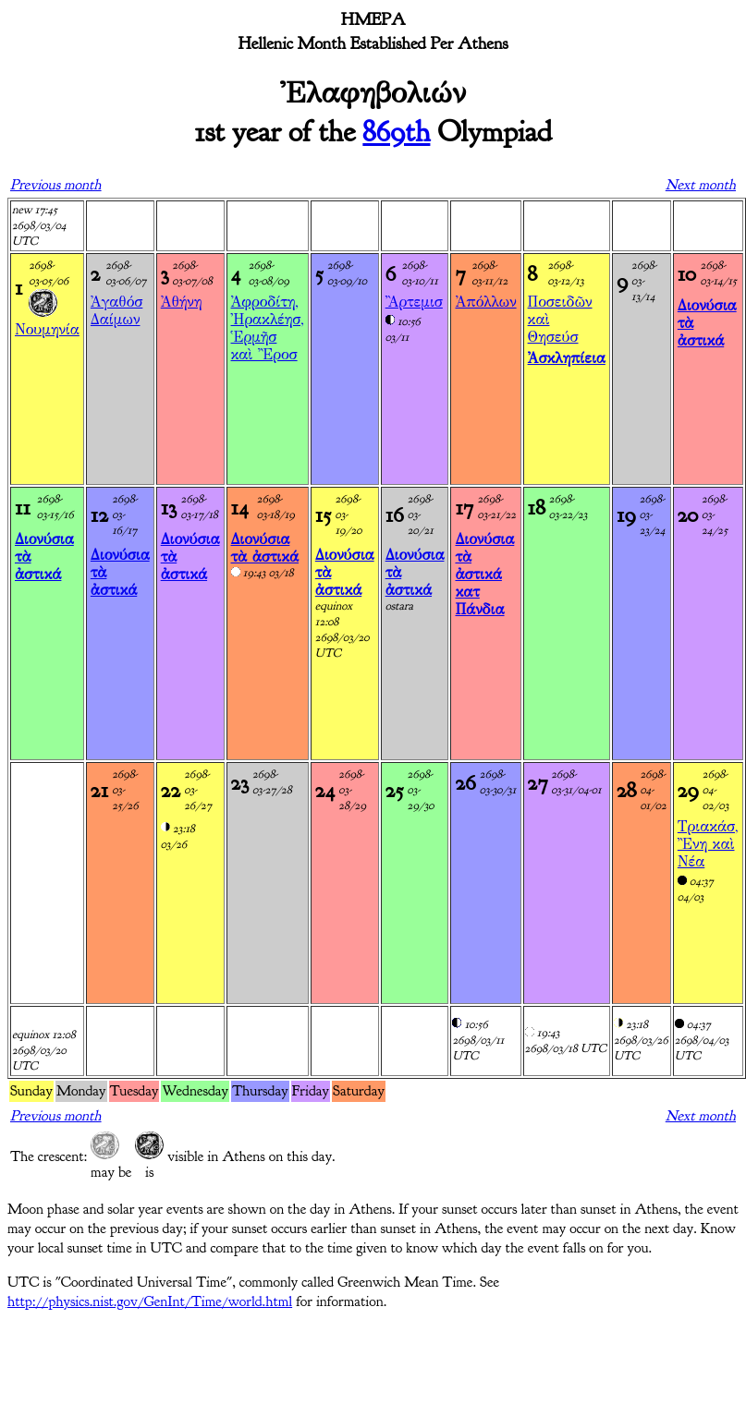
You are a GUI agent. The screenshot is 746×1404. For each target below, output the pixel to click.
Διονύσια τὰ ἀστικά (265, 547)
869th (396, 132)
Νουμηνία (47, 329)
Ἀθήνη (181, 301)
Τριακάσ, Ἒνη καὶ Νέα (708, 843)
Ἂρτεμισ (414, 301)
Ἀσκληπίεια (566, 358)
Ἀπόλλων (485, 301)
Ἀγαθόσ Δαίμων (116, 310)
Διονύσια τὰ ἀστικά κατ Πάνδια (484, 574)
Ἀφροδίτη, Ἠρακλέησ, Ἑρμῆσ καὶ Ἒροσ (267, 328)
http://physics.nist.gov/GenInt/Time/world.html (149, 1301)
